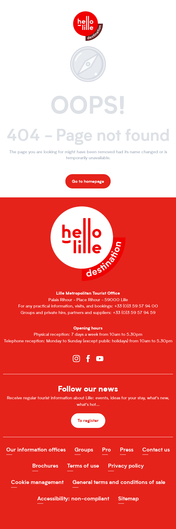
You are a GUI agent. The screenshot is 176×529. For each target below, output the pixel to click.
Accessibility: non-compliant (73, 498)
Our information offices (36, 449)
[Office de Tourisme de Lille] (88, 17)
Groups (84, 449)
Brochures (45, 466)
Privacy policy (126, 466)
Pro (106, 449)
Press (126, 449)
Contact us (156, 449)
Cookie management (37, 482)
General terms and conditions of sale (118, 482)
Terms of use (83, 466)
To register (88, 420)
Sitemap (128, 498)
